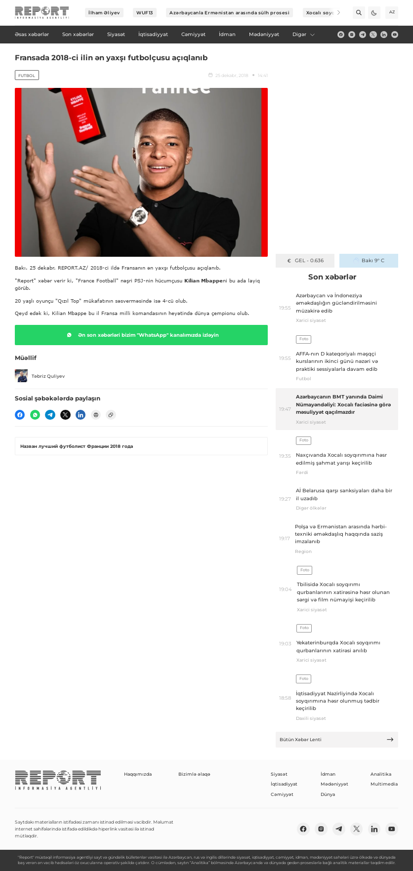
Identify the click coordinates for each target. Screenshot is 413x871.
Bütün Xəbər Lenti (337, 739)
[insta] (351, 34)
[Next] (334, 12)
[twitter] (373, 34)
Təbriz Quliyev (40, 375)
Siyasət (279, 774)
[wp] (35, 415)
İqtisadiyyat (284, 784)
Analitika (381, 774)
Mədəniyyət (334, 784)
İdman (328, 774)
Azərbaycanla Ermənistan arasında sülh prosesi (229, 12)
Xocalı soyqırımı (326, 12)
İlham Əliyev (104, 12)
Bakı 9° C (368, 260)
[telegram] (362, 34)
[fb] (340, 34)
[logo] (42, 12)
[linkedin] (383, 34)
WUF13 (144, 12)
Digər (303, 34)
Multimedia (384, 784)
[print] (96, 415)
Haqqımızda (138, 774)
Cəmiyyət (282, 794)
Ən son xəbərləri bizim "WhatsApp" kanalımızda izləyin (141, 335)
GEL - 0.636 (304, 260)
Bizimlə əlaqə (194, 774)
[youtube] (394, 34)
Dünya (328, 794)
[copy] (111, 415)
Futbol (26, 75)
